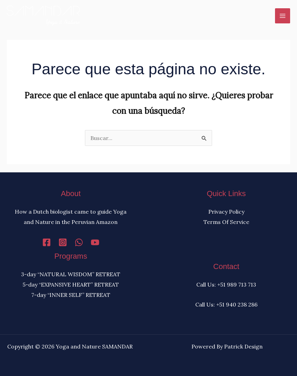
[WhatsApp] (79, 242)
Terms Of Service (226, 221)
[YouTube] (95, 242)
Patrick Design (243, 346)
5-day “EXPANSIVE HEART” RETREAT (71, 284)
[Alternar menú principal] (282, 15)
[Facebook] (46, 242)
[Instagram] (62, 242)
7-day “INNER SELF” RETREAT (70, 294)
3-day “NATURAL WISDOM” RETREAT (70, 274)
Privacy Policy (226, 211)
